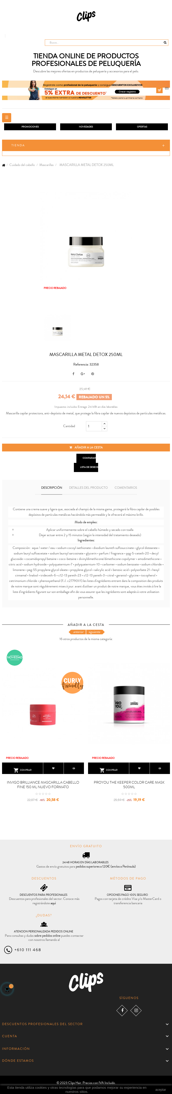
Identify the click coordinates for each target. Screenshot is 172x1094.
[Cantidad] (94, 426)
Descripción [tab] (51, 488)
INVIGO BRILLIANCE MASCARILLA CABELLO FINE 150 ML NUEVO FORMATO (43, 785)
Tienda (18, 145)
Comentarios (126, 488)
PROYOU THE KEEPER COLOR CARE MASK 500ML (129, 785)
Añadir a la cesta (86, 447)
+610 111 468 (27, 950)
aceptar (160, 1089)
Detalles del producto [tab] (88, 488)
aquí (53, 903)
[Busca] (106, 42)
